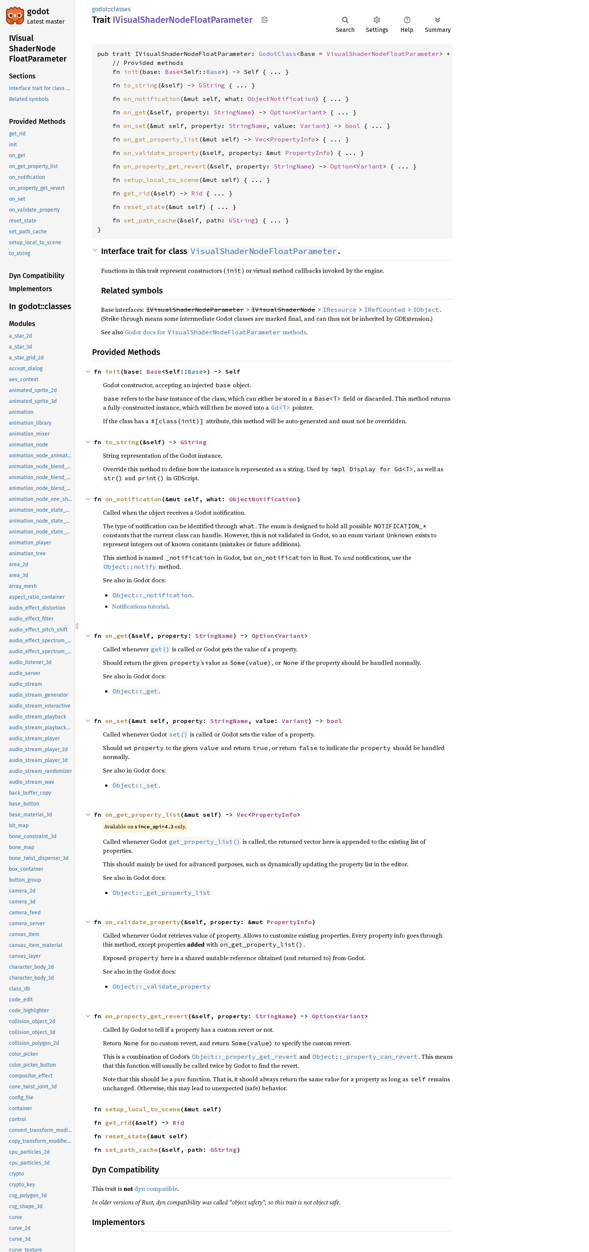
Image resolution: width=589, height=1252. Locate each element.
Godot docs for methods (215, 332)
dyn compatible (155, 1188)
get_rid (137, 193)
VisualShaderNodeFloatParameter (382, 53)
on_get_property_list (161, 139)
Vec (260, 139)
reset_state (144, 206)
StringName (232, 112)
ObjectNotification (281, 98)
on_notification (152, 98)
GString (212, 85)
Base (172, 71)
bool (352, 125)
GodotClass (277, 53)
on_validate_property (161, 152)
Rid (196, 193)
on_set (135, 125)
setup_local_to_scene (161, 179)
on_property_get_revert (165, 166)
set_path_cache (150, 220)
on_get (135, 112)
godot (38, 11)
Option (281, 112)
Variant (309, 112)
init (131, 71)
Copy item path (264, 19)
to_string (140, 85)
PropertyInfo (292, 139)
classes (120, 9)
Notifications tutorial (140, 606)
